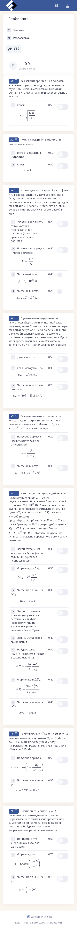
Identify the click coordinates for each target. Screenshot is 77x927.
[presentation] (27, 115)
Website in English (39, 917)
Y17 (13, 49)
